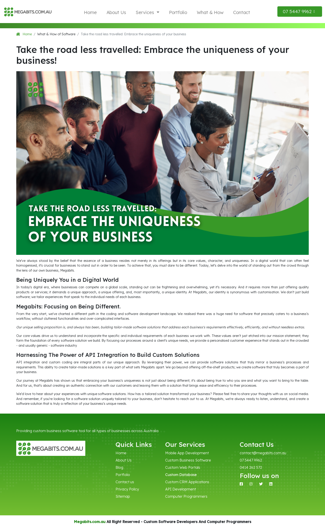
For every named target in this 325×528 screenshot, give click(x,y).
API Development (180, 489)
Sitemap (123, 496)
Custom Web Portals (182, 467)
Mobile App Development (187, 453)
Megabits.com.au (89, 521)
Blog (119, 467)
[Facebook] (241, 484)
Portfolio (178, 12)
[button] (299, 11)
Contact (241, 12)
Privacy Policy (127, 489)
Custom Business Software (188, 460)
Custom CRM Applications (187, 482)
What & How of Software (56, 34)
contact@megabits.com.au (262, 453)
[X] (261, 484)
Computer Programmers (186, 496)
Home (90, 12)
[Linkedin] (270, 484)
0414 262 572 (251, 467)
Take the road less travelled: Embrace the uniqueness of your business (133, 34)
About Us (116, 12)
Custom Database (181, 474)
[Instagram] (251, 484)
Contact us (125, 482)
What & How (210, 12)
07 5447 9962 (251, 460)
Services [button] (145, 12)
